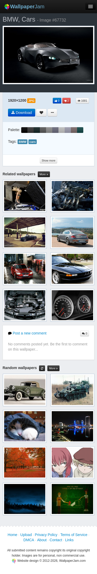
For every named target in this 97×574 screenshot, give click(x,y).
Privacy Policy (46, 535)
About (42, 540)
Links (69, 540)
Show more (48, 160)
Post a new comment (27, 333)
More (44, 174)
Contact (56, 540)
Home (12, 535)
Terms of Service (73, 535)
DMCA (29, 540)
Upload (26, 535)
